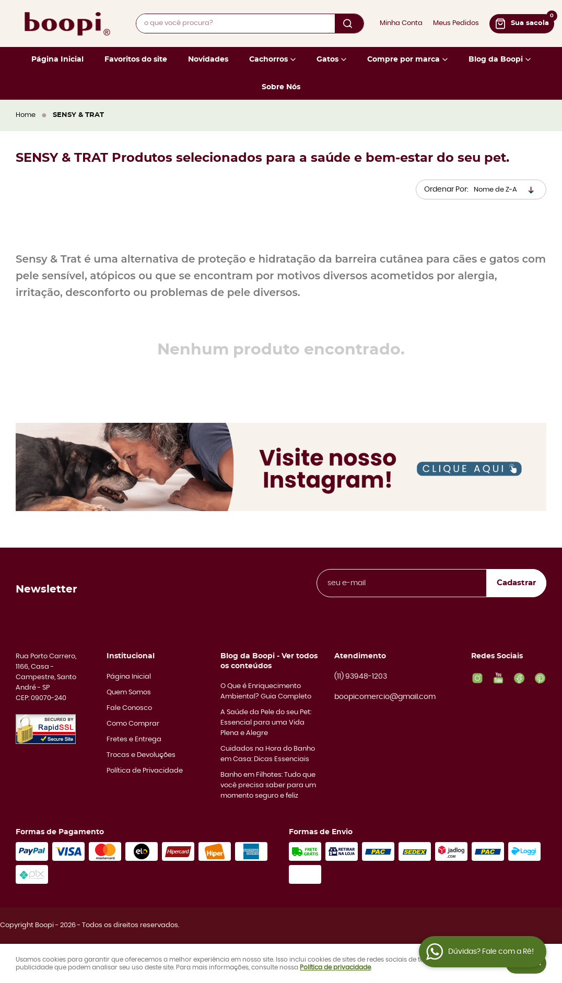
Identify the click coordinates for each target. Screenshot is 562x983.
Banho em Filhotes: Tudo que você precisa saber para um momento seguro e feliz (268, 785)
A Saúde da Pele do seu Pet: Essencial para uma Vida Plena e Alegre (265, 723)
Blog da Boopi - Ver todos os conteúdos (269, 661)
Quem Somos (129, 692)
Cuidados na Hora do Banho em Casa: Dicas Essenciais (267, 754)
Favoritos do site (135, 59)
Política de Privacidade (145, 770)
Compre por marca (403, 59)
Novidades (208, 59)
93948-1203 (360, 677)
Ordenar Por (445, 189)
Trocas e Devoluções (141, 755)
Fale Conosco (129, 708)
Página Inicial (57, 59)
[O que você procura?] (349, 23)
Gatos (327, 59)
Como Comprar (133, 723)
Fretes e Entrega (134, 739)
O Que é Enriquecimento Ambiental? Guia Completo (265, 691)
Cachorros (268, 59)
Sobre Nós (281, 87)
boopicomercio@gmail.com (385, 697)
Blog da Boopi (496, 59)
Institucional (131, 656)
